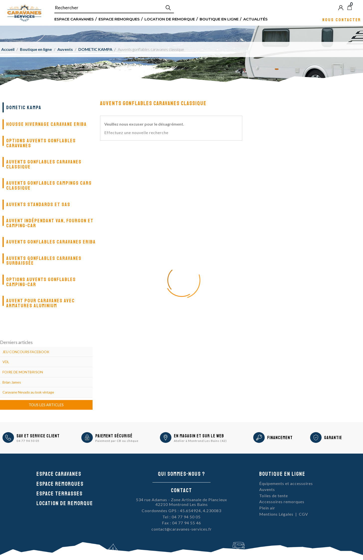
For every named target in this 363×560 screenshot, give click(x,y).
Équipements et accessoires (286, 483)
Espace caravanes (58, 474)
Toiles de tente (273, 495)
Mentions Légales (276, 514)
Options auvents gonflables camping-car (41, 282)
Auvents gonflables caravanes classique (44, 164)
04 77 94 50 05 (27, 441)
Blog (358, 7)
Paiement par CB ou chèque (116, 441)
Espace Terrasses (59, 493)
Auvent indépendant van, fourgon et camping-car (50, 223)
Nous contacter (341, 19)
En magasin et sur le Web (199, 436)
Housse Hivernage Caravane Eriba (46, 124)
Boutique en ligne (219, 19)
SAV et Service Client (38, 436)
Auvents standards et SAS (38, 204)
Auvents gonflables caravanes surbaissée (44, 260)
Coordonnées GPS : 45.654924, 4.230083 (181, 510)
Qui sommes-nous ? (181, 474)
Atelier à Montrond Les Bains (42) (200, 441)
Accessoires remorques (281, 501)
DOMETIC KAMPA (23, 107)
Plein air (267, 507)
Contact (181, 490)
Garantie (333, 437)
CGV (303, 514)
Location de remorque (169, 19)
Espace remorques (119, 19)
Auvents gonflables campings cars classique (49, 185)
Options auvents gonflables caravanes (41, 143)
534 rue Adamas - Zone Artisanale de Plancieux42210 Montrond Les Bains (181, 502)
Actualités (255, 19)
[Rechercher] (114, 7)
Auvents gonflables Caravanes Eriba (51, 242)
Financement (280, 437)
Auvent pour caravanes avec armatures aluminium (40, 303)
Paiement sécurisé (113, 436)
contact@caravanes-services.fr (181, 529)
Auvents (267, 489)
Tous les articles (46, 404)
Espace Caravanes (74, 19)
